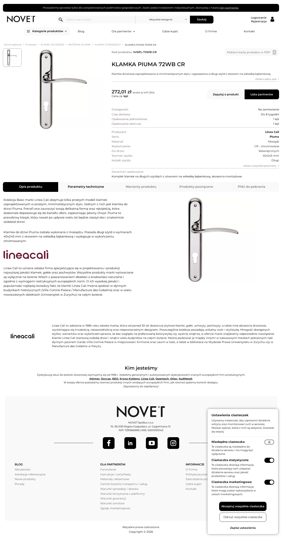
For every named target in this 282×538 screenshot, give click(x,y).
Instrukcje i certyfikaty (115, 474)
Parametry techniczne (86, 187)
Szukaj (203, 19)
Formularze (108, 469)
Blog (81, 31)
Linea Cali (147, 378)
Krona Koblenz (130, 378)
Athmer (94, 378)
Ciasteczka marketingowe (232, 482)
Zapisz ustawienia (243, 528)
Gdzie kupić (170, 31)
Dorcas (106, 378)
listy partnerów (229, 7)
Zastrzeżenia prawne (200, 479)
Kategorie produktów (49, 31)
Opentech (162, 378)
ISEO (115, 378)
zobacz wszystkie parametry (260, 165)
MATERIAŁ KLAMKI (79, 44)
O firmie (211, 31)
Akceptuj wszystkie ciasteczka (242, 506)
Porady (19, 484)
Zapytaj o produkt (226, 94)
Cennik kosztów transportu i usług (123, 484)
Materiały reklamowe (114, 479)
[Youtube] (152, 443)
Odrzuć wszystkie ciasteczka (242, 517)
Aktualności (23, 469)
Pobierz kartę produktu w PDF (248, 52)
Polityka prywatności (200, 474)
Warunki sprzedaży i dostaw (119, 489)
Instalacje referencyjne (30, 474)
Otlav (173, 378)
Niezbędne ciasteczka (228, 442)
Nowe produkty (25, 479)
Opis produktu (30, 187)
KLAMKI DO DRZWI (52, 44)
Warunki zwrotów (112, 503)
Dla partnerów (123, 31)
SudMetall (185, 378)
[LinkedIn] (130, 443)
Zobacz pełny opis (266, 79)
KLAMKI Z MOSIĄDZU (108, 44)
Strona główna (12, 44)
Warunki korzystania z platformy (122, 494)
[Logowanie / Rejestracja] (262, 19)
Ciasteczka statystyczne (230, 460)
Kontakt (249, 31)
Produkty (31, 44)
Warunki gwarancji (113, 498)
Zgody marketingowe (115, 508)
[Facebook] (109, 443)
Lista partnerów (261, 94)
